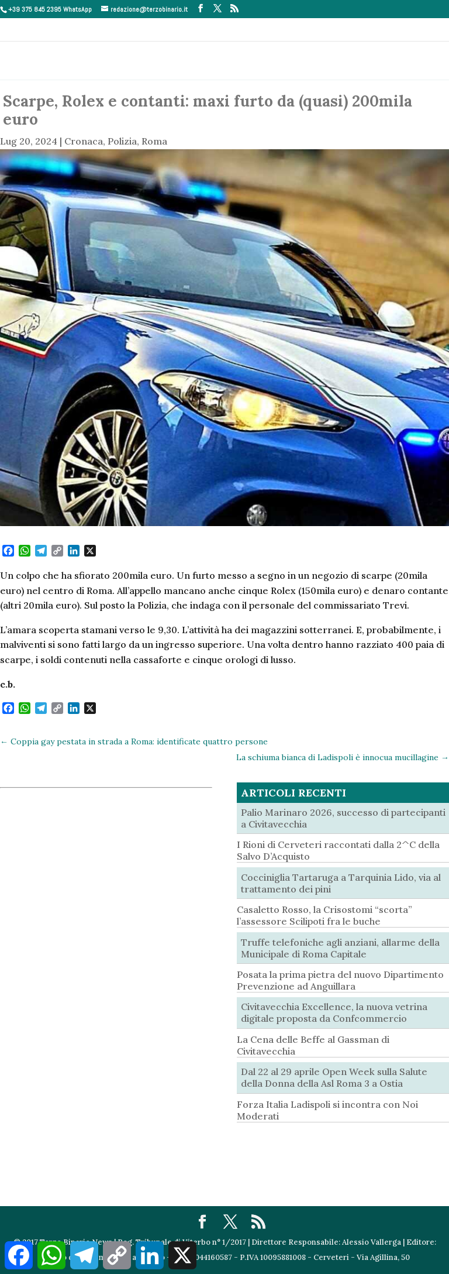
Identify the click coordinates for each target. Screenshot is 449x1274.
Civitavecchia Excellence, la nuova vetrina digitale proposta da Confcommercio (334, 1012)
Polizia (122, 141)
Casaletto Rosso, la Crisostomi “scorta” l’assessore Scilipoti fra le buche (324, 915)
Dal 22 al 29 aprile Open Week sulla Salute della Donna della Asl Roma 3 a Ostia (334, 1077)
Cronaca (83, 141)
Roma (154, 141)
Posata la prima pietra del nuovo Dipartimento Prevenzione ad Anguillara (340, 980)
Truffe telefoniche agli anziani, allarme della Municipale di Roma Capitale (340, 948)
